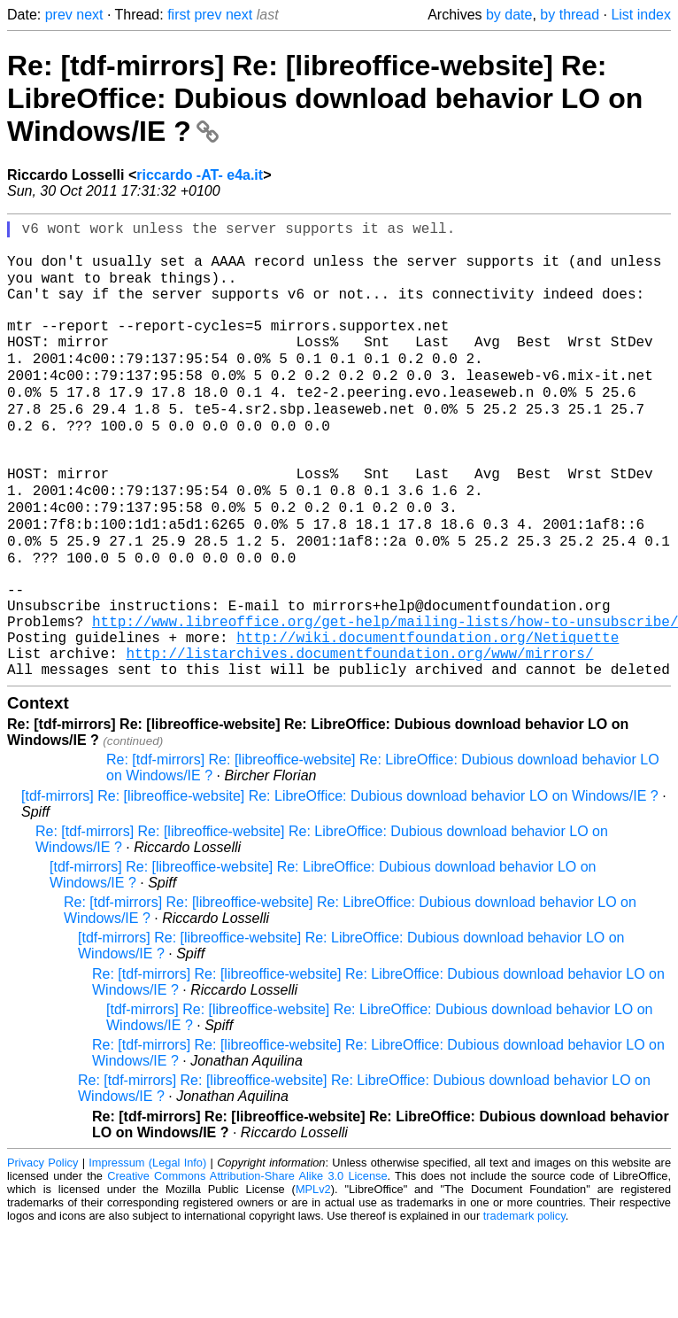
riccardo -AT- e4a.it (199, 174)
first (178, 14)
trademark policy (524, 1304)
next (89, 14)
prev (59, 14)
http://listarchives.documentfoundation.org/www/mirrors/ (359, 738)
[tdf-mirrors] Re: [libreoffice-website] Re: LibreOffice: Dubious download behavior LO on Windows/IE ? (340, 884)
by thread (569, 14)
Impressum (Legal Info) (147, 1251)
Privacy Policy (42, 1251)
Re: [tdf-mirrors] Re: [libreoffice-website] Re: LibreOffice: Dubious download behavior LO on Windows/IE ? (325, 98)
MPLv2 (313, 1277)
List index (641, 14)
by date (509, 14)
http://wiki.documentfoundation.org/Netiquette (427, 718)
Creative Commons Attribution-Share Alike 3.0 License (247, 1264)
